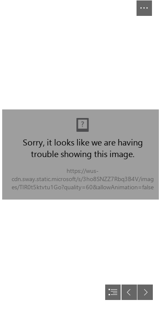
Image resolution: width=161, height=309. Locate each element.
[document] (80, 154)
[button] (144, 8)
